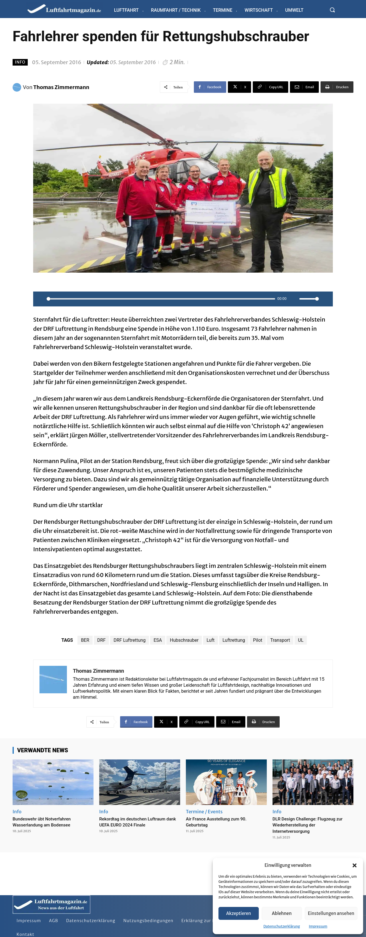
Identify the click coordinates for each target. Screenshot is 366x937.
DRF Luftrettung (130, 640)
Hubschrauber (184, 640)
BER (85, 640)
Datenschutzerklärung (281, 926)
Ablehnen (282, 913)
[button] (354, 865)
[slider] (161, 299)
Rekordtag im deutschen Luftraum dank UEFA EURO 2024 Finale (138, 822)
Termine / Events (204, 811)
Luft (210, 640)
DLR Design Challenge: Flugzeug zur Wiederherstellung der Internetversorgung (309, 825)
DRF (101, 640)
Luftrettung (233, 640)
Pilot (257, 640)
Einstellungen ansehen (331, 913)
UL (300, 640)
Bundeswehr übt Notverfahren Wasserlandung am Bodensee (47, 822)
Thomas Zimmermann (61, 87)
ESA (158, 640)
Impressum (318, 926)
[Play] (40, 299)
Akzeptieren (238, 913)
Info (20, 62)
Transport (280, 640)
